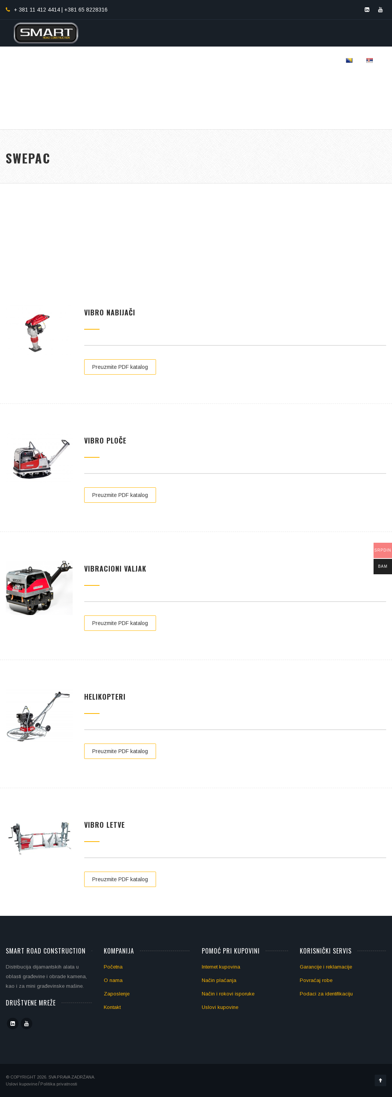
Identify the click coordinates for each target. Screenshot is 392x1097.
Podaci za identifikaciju (326, 994)
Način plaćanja (219, 980)
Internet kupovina (221, 967)
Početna (113, 967)
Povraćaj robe (316, 980)
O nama (113, 980)
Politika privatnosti (58, 1084)
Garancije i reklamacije (326, 967)
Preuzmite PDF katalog (120, 367)
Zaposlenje (117, 994)
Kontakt (112, 1007)
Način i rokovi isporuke (228, 994)
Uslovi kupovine (220, 1007)
